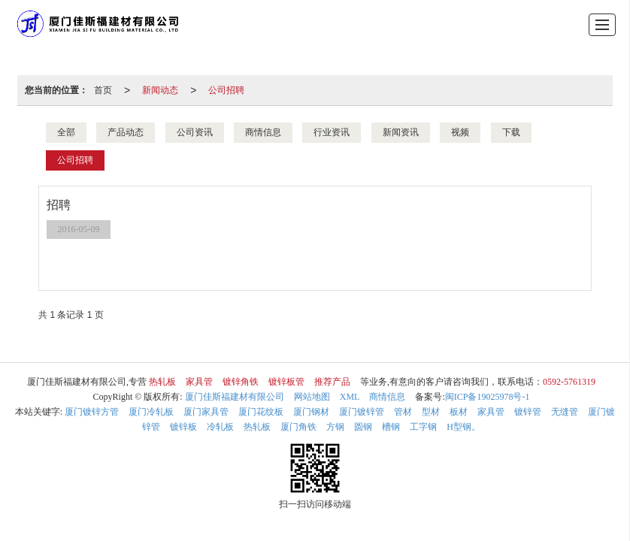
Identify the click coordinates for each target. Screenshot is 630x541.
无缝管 (564, 412)
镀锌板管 (286, 381)
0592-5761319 (569, 381)
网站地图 (312, 396)
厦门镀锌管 (361, 412)
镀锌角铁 (241, 381)
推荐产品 (332, 381)
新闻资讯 (401, 132)
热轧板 (162, 381)
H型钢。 (463, 427)
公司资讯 (195, 132)
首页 (103, 90)
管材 (403, 412)
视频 (460, 132)
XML (350, 396)
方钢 (335, 427)
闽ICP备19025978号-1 (487, 396)
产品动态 (126, 132)
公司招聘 (226, 90)
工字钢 (423, 427)
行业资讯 (331, 132)
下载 (511, 132)
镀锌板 (183, 427)
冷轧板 (220, 427)
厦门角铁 (298, 427)
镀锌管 (527, 412)
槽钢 (391, 427)
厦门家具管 (206, 412)
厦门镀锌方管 (92, 412)
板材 (459, 412)
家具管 (199, 381)
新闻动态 (160, 90)
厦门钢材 (311, 412)
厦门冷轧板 (151, 412)
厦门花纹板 (260, 412)
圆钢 (363, 427)
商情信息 (263, 132)
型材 (431, 412)
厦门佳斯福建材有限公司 (234, 396)
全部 (66, 132)
